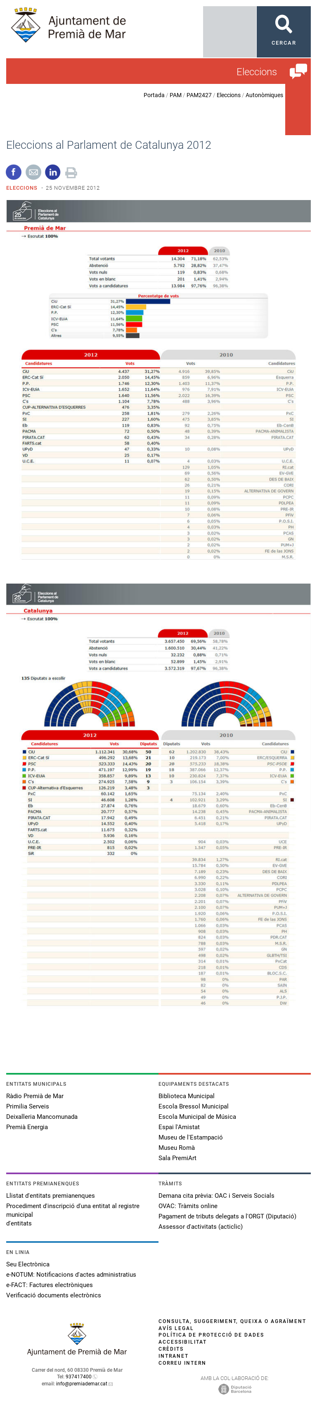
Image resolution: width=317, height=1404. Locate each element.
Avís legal (176, 1328)
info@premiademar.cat (81, 1384)
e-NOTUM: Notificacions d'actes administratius (71, 1274)
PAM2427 (199, 95)
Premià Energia (27, 1127)
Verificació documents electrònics (53, 1295)
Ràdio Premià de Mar (35, 1096)
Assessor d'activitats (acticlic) (200, 1226)
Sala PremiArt (177, 1158)
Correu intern (182, 1363)
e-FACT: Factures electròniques (49, 1285)
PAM (176, 95)
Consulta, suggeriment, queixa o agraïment (232, 1321)
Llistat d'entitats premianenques (50, 1195)
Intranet (173, 1356)
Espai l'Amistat (179, 1127)
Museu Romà (176, 1147)
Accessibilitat (182, 1342)
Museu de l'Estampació (190, 1137)
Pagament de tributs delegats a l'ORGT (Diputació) (227, 1216)
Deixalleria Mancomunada (42, 1116)
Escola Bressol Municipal (193, 1106)
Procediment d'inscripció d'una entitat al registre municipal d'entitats (73, 1214)
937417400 (79, 1377)
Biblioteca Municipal (186, 1096)
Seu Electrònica (28, 1264)
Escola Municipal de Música (197, 1116)
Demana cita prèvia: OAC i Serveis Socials (216, 1195)
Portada (154, 95)
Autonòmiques (264, 95)
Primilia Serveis (27, 1106)
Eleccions (229, 95)
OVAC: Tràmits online (188, 1206)
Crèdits (171, 1349)
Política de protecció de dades (211, 1335)
